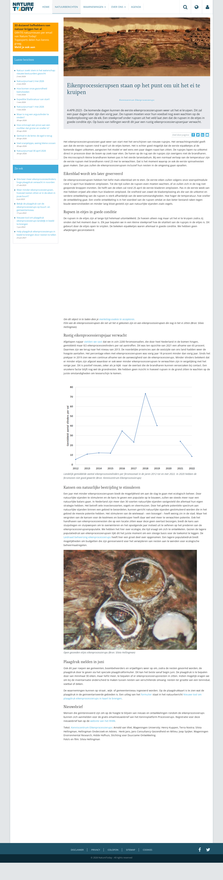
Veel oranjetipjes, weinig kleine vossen (36, 143)
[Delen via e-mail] (207, 135)
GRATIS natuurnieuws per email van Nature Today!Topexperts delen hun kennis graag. (33, 40)
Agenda (136, 6)
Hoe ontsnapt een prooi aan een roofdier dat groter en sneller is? (33, 126)
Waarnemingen (94, 6)
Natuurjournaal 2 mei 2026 (30, 81)
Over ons (118, 6)
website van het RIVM (102, 721)
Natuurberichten (66, 6)
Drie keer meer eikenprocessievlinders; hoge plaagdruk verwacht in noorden (36, 181)
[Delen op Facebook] (193, 135)
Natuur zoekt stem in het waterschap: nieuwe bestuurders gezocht (36, 72)
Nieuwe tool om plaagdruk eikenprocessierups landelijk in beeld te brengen (35, 221)
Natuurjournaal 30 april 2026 (31, 150)
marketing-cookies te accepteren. (117, 319)
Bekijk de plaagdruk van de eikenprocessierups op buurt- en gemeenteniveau (33, 207)
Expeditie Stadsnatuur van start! (33, 99)
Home (46, 6)
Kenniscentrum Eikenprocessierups (136, 100)
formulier (146, 694)
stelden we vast (93, 341)
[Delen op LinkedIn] (202, 135)
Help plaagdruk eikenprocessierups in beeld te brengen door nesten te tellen (36, 233)
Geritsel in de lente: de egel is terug (34, 135)
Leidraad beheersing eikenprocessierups (87, 537)
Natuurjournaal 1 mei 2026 (30, 106)
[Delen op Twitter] (198, 135)
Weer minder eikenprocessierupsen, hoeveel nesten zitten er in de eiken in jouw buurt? (36, 193)
